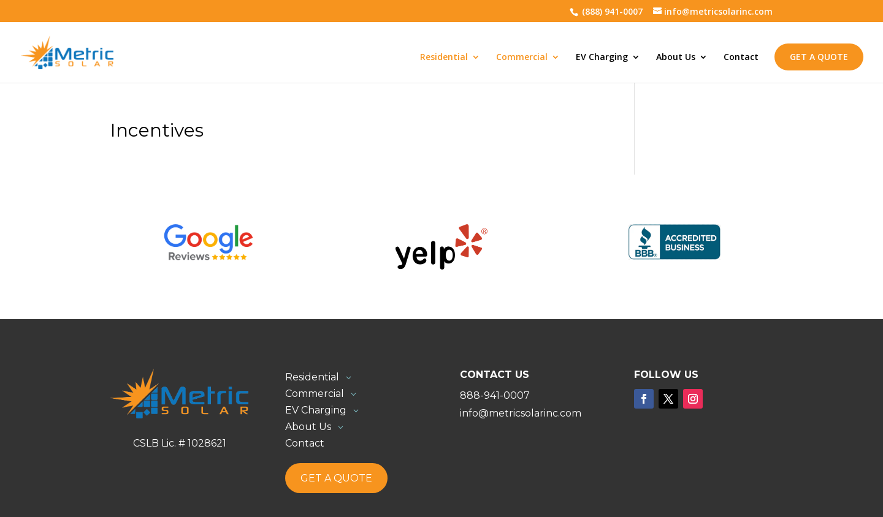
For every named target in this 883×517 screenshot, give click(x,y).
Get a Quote (819, 56)
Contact (741, 57)
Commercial (522, 57)
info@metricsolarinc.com (520, 413)
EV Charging (602, 57)
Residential (444, 57)
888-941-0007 (495, 395)
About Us (675, 57)
